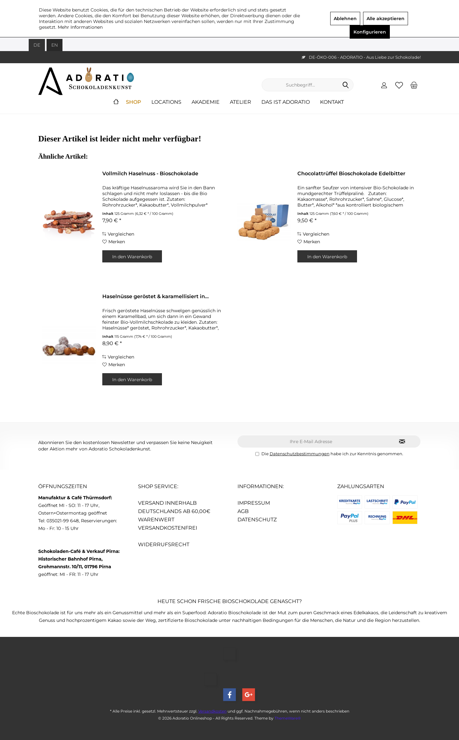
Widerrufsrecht (163, 544)
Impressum (253, 503)
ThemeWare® (287, 718)
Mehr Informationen (80, 27)
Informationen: (260, 486)
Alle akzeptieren (385, 18)
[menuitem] (414, 85)
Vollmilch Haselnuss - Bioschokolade (150, 173)
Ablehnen (345, 18)
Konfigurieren (369, 32)
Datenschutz (257, 520)
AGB (243, 511)
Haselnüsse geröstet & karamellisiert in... (155, 296)
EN (54, 45)
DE (36, 45)
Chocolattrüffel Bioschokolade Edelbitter (351, 173)
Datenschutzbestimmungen (300, 453)
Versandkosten (212, 711)
